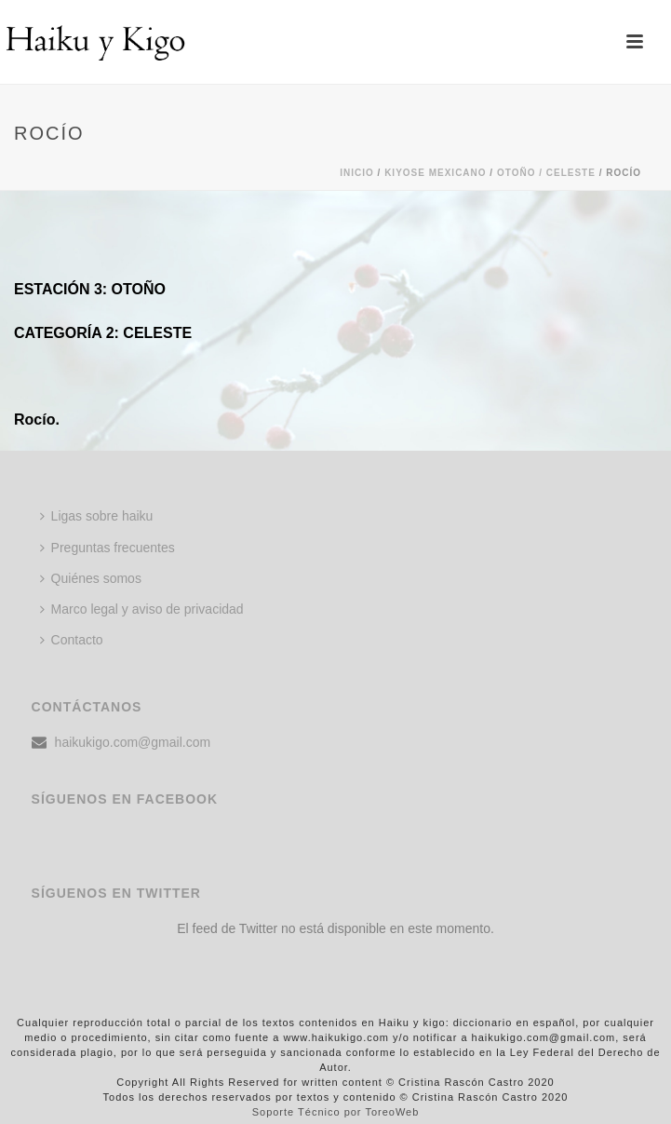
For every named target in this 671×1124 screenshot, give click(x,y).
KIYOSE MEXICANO (435, 173)
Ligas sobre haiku (97, 515)
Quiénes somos (90, 578)
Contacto (71, 639)
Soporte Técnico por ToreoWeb (336, 1111)
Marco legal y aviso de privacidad (142, 609)
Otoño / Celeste (546, 173)
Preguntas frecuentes (107, 547)
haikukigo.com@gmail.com (133, 742)
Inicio (357, 173)
